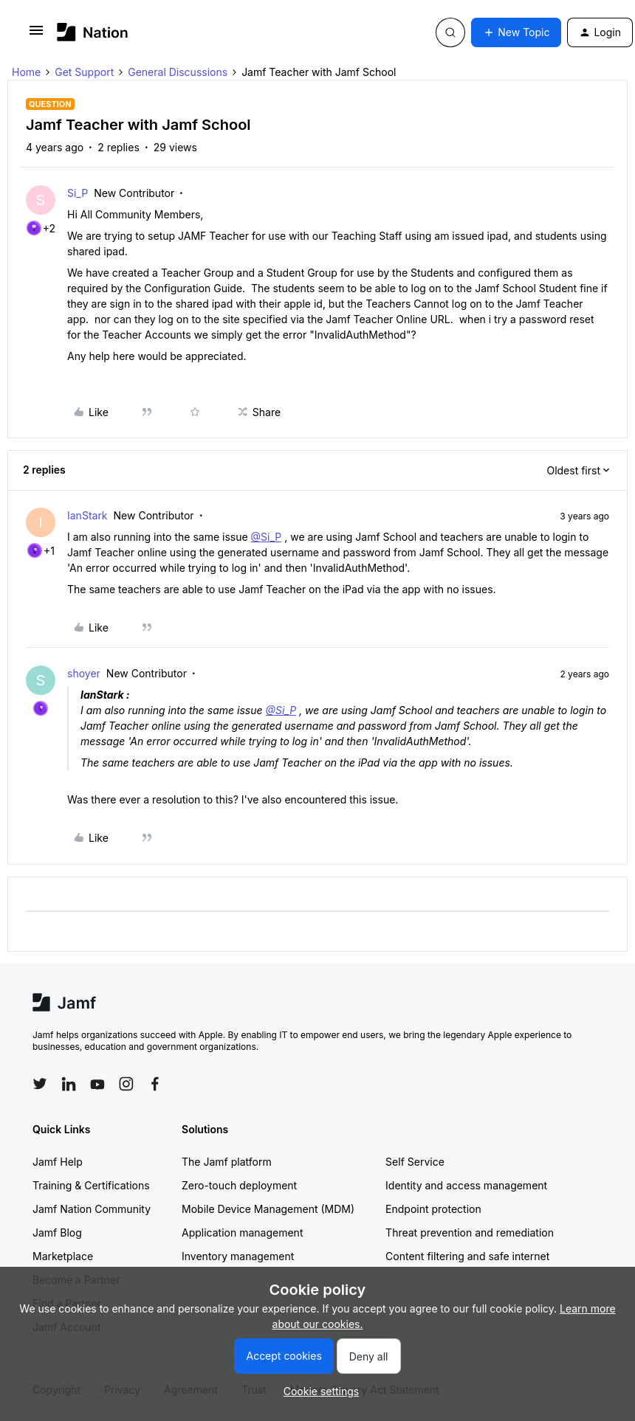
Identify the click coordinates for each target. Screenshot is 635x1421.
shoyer (83, 673)
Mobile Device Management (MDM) (268, 1209)
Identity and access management (466, 1185)
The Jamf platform (227, 1161)
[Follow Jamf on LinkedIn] (68, 1083)
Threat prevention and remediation (469, 1232)
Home (26, 72)
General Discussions (177, 72)
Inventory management (238, 1256)
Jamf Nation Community (91, 1209)
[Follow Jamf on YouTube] (97, 1084)
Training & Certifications (91, 1185)
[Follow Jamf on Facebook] (155, 1083)
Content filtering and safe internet (467, 1256)
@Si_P (266, 536)
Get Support (84, 72)
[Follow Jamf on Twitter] (39, 1084)
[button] (36, 35)
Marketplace (62, 1256)
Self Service (414, 1161)
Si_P (77, 193)
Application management (242, 1232)
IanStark (87, 515)
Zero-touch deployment (239, 1185)
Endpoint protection (433, 1209)
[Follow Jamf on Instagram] (126, 1083)
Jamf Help (57, 1161)
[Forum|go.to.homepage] (92, 32)
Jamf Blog (57, 1232)
